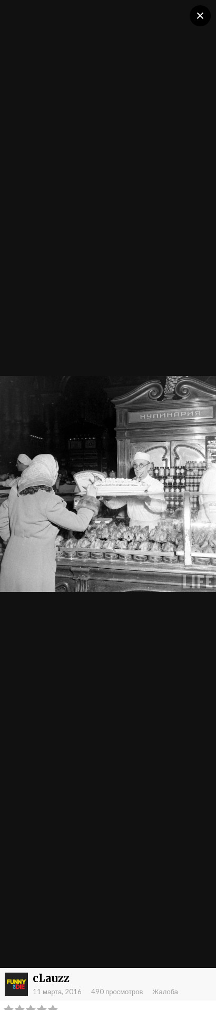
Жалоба (165, 991)
